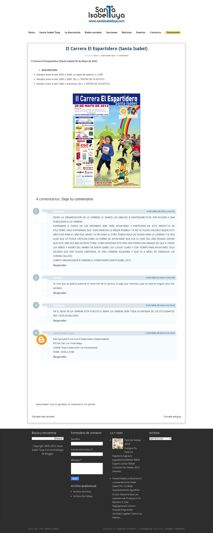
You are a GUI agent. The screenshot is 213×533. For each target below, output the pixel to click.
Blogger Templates (175, 529)
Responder (60, 265)
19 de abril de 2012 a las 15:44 (160, 305)
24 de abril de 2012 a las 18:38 (160, 333)
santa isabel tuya (63, 333)
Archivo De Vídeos (82, 496)
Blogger (49, 453)
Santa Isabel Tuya (108, 56)
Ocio (95, 56)
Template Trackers (126, 529)
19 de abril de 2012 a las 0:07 (161, 211)
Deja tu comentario (77, 199)
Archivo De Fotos (82, 491)
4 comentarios (122, 56)
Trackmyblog (145, 529)
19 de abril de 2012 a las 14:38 (160, 278)
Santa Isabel (52, 529)
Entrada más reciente (43, 416)
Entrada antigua (172, 416)
